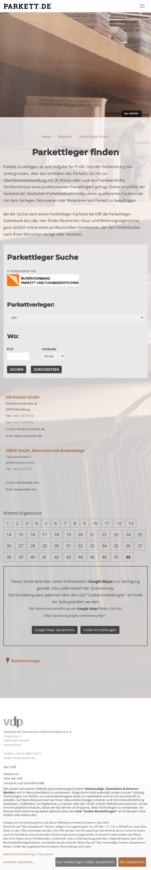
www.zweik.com (25, 489)
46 (104, 557)
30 (56, 546)
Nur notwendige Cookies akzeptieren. (86, 862)
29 (44, 546)
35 (116, 546)
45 (92, 557)
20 (80, 534)
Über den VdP (13, 778)
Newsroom (11, 774)
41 (44, 557)
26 (9, 546)
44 (80, 557)
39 (20, 557)
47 (116, 557)
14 (9, 534)
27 (20, 546)
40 (32, 557)
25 (140, 534)
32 (80, 546)
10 (95, 523)
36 (128, 546)
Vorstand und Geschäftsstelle (24, 783)
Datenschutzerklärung (18, 854)
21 (92, 534)
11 (107, 523)
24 (128, 534)
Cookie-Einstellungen (99, 630)
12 (119, 523)
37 (140, 546)
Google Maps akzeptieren (55, 630)
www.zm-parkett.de (28, 436)
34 (104, 546)
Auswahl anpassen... (19, 862)
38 (9, 557)
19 (68, 534)
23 (116, 534)
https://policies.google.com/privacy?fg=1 (75, 615)
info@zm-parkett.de (30, 429)
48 (128, 557)
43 (68, 557)
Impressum (45, 854)
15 (20, 534)
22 (104, 534)
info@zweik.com (28, 482)
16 (32, 534)
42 (56, 557)
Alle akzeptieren (132, 862)
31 (68, 546)
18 (56, 534)
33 (92, 546)
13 (131, 523)
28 (32, 546)
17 (44, 534)
